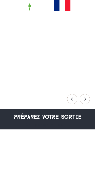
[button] (77, 7)
